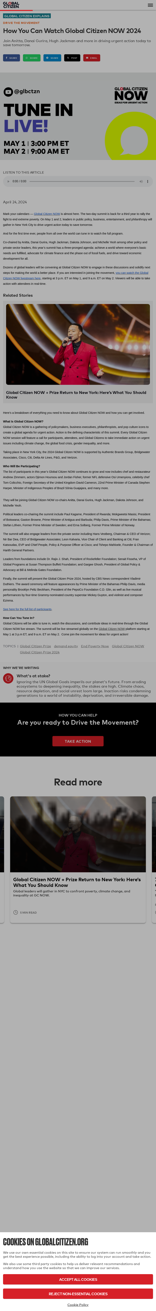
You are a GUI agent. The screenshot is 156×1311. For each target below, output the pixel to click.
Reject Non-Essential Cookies (78, 1293)
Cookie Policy (78, 1305)
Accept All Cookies (78, 1279)
